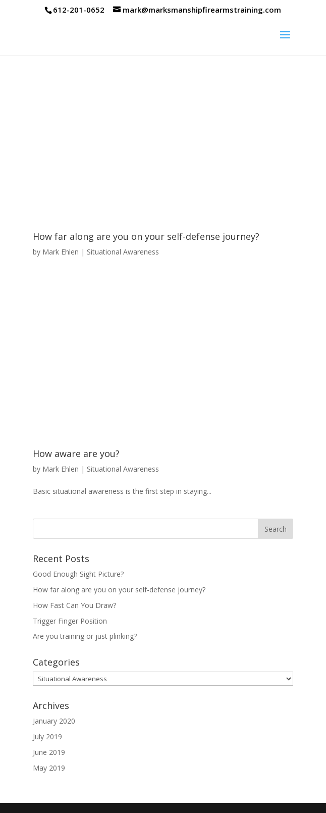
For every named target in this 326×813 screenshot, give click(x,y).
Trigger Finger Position (70, 621)
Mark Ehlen (60, 252)
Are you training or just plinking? (85, 636)
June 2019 (49, 752)
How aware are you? (76, 453)
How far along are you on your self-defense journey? (146, 236)
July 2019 (47, 736)
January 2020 (54, 721)
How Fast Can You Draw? (74, 605)
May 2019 (49, 768)
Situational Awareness (123, 252)
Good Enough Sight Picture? (78, 574)
